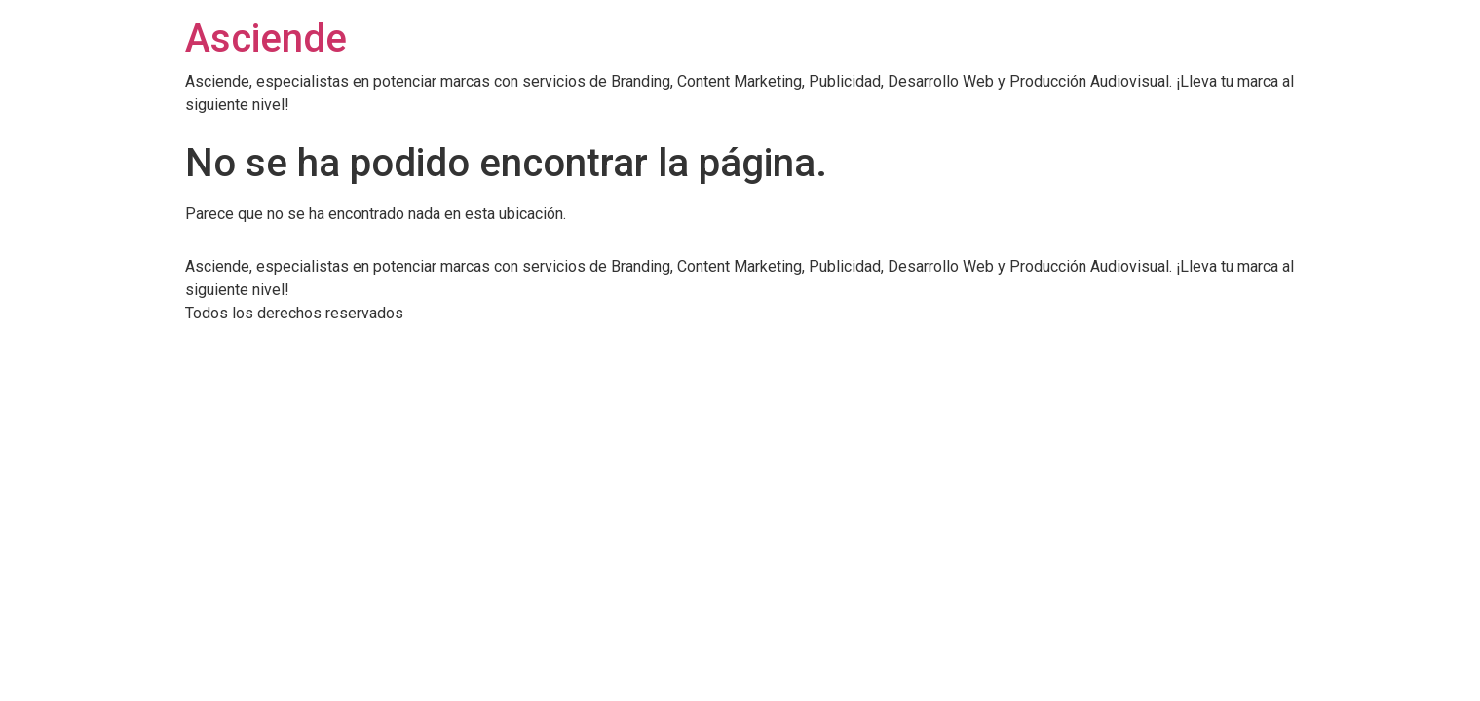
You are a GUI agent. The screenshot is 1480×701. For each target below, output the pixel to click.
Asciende (266, 38)
